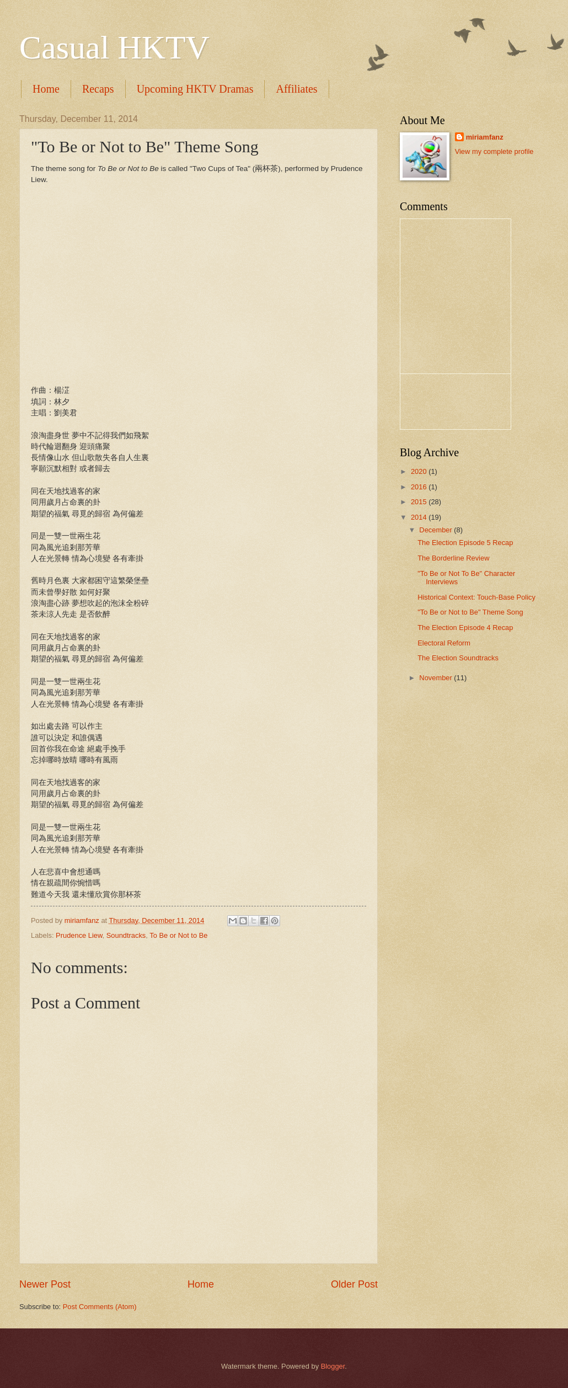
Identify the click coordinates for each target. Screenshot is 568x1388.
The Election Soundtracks (458, 658)
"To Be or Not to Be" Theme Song (470, 612)
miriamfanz (484, 137)
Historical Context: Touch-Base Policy (476, 597)
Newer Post (45, 1284)
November (436, 678)
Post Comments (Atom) (100, 1306)
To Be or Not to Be (178, 935)
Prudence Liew (79, 935)
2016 (419, 487)
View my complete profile (494, 151)
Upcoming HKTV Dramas (195, 89)
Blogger (333, 1366)
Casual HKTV (114, 47)
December (436, 530)
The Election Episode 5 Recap (465, 542)
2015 (419, 502)
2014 (419, 517)
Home (46, 89)
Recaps (98, 89)
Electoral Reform (443, 643)
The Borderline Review (453, 558)
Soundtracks (126, 935)
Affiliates (296, 89)
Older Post (354, 1284)
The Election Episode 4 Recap (465, 627)
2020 (419, 471)
